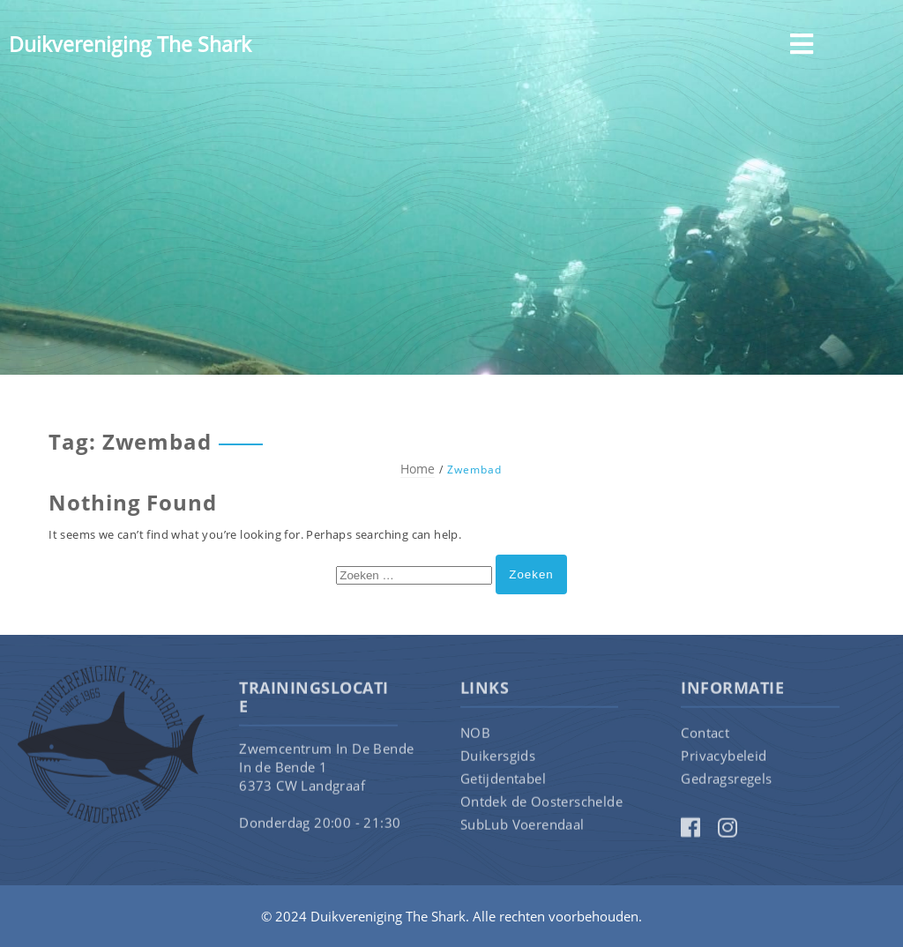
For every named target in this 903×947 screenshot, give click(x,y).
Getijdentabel (503, 783)
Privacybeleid (723, 760)
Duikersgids (497, 760)
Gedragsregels (726, 783)
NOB (475, 737)
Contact (705, 737)
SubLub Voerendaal (522, 829)
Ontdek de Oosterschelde (541, 806)
